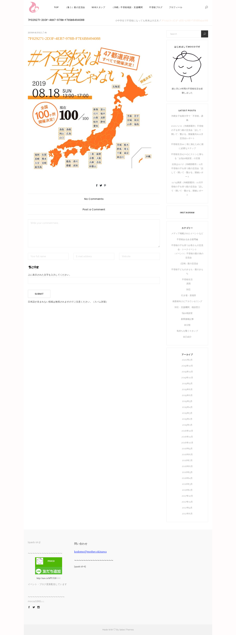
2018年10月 (187, 442)
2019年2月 (187, 419)
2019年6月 (187, 395)
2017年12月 (187, 496)
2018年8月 (187, 454)
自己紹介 (187, 337)
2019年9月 (187, 383)
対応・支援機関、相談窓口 (187, 307)
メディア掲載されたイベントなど (187, 233)
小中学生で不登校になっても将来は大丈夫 (137, 20)
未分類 (187, 325)
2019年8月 (187, 389)
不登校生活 (187, 279)
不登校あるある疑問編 (187, 239)
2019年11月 (187, 371)
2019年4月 (187, 407)
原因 (188, 283)
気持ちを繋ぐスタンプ (187, 331)
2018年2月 (187, 490)
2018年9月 (187, 448)
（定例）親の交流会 (188, 263)
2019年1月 (187, 425)
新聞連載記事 (187, 319)
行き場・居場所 (188, 295)
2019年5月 (187, 401)
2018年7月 (187, 460)
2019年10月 (187, 377)
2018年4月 (187, 478)
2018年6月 (187, 466)
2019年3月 (187, 413)
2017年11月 (187, 502)
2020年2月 (187, 360)
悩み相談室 (187, 313)
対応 (188, 289)
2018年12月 (187, 431)
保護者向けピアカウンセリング (187, 301)
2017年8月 (187, 513)
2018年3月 (187, 484)
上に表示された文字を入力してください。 (49, 275)
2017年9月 (187, 507)
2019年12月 (187, 366)
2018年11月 (187, 436)
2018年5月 (187, 472)
